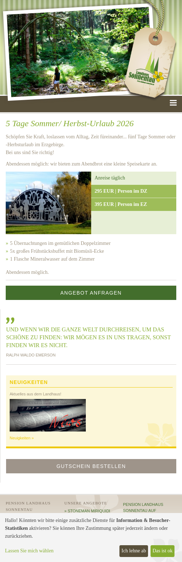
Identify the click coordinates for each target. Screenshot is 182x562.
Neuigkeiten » (22, 438)
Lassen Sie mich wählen (29, 550)
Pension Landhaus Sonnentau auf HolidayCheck (143, 510)
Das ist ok (162, 550)
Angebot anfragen (91, 293)
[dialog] (91, 537)
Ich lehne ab (134, 550)
